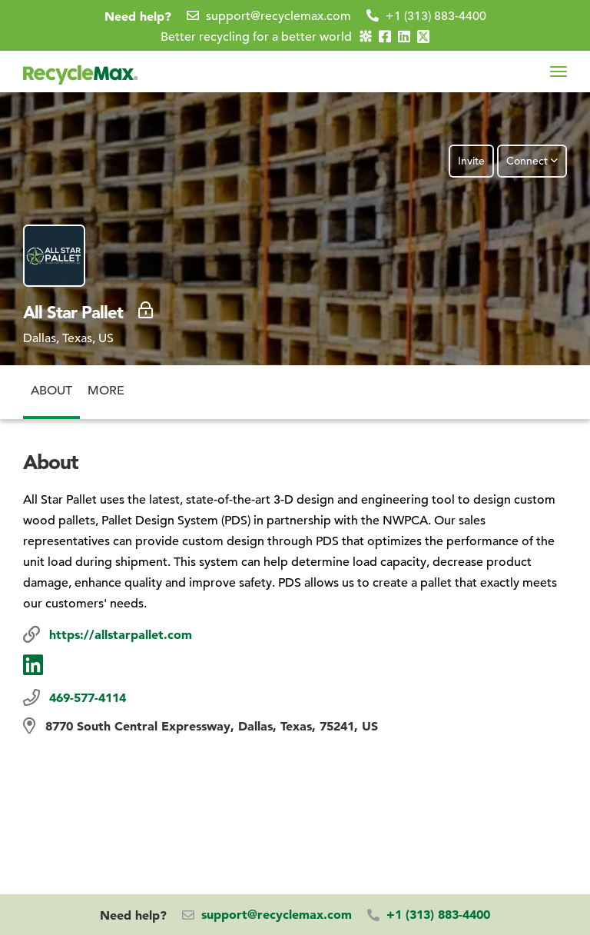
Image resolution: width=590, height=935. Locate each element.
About (51, 382)
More (106, 382)
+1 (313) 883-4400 (436, 16)
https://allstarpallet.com (120, 634)
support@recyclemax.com (278, 16)
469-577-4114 (87, 697)
